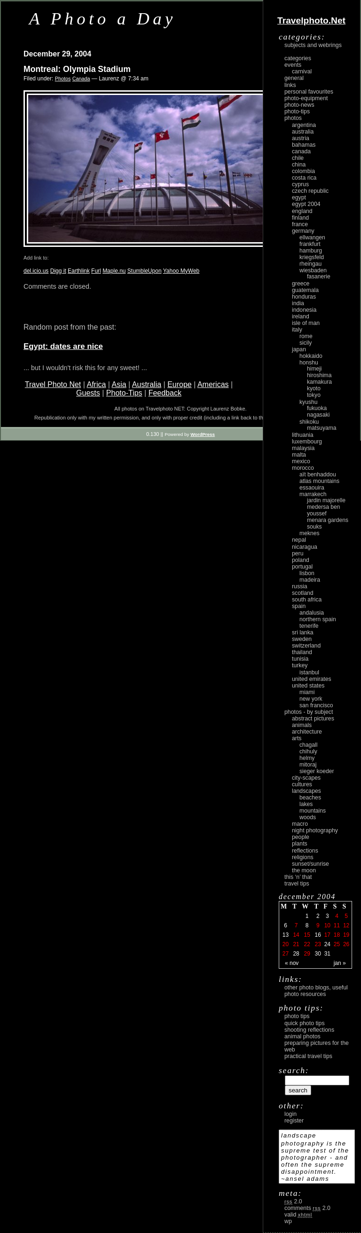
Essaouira (311, 487)
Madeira (309, 580)
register (294, 1120)
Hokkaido (310, 356)
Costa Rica (304, 177)
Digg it (58, 271)
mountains (312, 810)
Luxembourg (307, 441)
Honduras (304, 296)
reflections (305, 850)
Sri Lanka (303, 632)
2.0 (293, 1201)
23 (318, 944)
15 (307, 935)
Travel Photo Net (53, 384)
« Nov (291, 963)
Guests (88, 393)
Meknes (309, 533)
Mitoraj (307, 764)
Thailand (302, 652)
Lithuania (303, 435)
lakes (306, 804)
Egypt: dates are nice (63, 346)
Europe (179, 384)
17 (327, 935)
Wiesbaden (313, 270)
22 (307, 944)
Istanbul (309, 672)
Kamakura (319, 382)
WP (288, 1221)
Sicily (305, 343)
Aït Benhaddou (317, 474)
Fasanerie (318, 276)
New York (310, 699)
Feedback (165, 393)
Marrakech (312, 494)
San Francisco (316, 705)
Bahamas (303, 145)
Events (292, 65)
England (302, 211)
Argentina (304, 125)
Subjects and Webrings (313, 45)
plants (299, 843)
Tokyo (314, 395)
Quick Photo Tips (304, 1023)
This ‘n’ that (298, 877)
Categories (297, 58)
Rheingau (310, 264)
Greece (300, 283)
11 (337, 925)
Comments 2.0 (307, 1208)
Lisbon (306, 573)
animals (302, 725)
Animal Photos (302, 1036)
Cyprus (300, 184)
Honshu (308, 362)
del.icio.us (36, 271)
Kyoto (314, 388)
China (299, 164)
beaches (310, 797)
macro (300, 824)
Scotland (303, 593)
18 (337, 935)
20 (286, 944)
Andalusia (311, 612)
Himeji (314, 368)
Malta (299, 454)
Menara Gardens (327, 520)
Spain (299, 606)
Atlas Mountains (319, 481)
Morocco (303, 468)
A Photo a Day (102, 18)
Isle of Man (306, 323)
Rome (306, 336)
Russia (299, 586)
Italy (297, 329)
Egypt (299, 197)
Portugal (302, 566)
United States (308, 685)
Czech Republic (310, 191)
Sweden (302, 639)
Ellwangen (312, 237)
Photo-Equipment (306, 98)
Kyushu (308, 402)
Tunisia (300, 659)
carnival (302, 71)
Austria (300, 138)
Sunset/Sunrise (310, 864)
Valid (298, 1214)
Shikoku (309, 422)
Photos (63, 78)
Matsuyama (321, 428)
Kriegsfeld (311, 257)
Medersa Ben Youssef (323, 510)
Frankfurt (310, 244)
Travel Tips (296, 883)
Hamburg (310, 250)
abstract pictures (313, 718)
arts (296, 738)
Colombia (303, 171)
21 (296, 944)
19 (346, 935)
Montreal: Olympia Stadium (77, 69)
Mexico (301, 461)
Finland (300, 217)
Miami (306, 692)
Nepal (299, 540)
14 (296, 935)
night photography (315, 830)
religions (303, 857)
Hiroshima (319, 375)
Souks (314, 526)
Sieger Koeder (316, 771)
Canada (81, 78)
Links (290, 85)
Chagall (308, 745)
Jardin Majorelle (326, 500)
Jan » (340, 963)
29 (307, 953)
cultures (302, 784)
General (294, 78)
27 (286, 953)
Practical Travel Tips (308, 1056)
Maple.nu (114, 271)
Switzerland (306, 645)
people (300, 837)
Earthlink (79, 271)
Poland (300, 560)
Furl (96, 271)
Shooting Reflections (309, 1030)
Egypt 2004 (306, 204)
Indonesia (304, 310)
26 (346, 944)
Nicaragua (304, 547)
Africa (96, 384)
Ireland (300, 316)
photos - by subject (308, 712)
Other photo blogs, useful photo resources (316, 990)
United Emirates (311, 679)
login (290, 1114)
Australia (146, 384)
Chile (298, 158)
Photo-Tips (124, 393)
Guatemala (305, 290)
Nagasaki (318, 414)
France (300, 224)
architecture (307, 731)
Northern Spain (317, 619)
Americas (213, 384)
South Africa (307, 599)
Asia (119, 384)
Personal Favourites (308, 91)
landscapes (306, 791)
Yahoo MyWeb (181, 271)
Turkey (299, 665)
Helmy (306, 758)
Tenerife (309, 626)
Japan (299, 349)
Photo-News (299, 105)
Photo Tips (296, 1016)
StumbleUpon (144, 271)
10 (327, 925)
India (298, 303)
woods (307, 817)
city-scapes (306, 778)
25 (337, 944)
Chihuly (308, 751)
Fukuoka (317, 408)
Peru (298, 553)
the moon (304, 870)
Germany (303, 231)
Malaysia (303, 448)
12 (346, 925)
